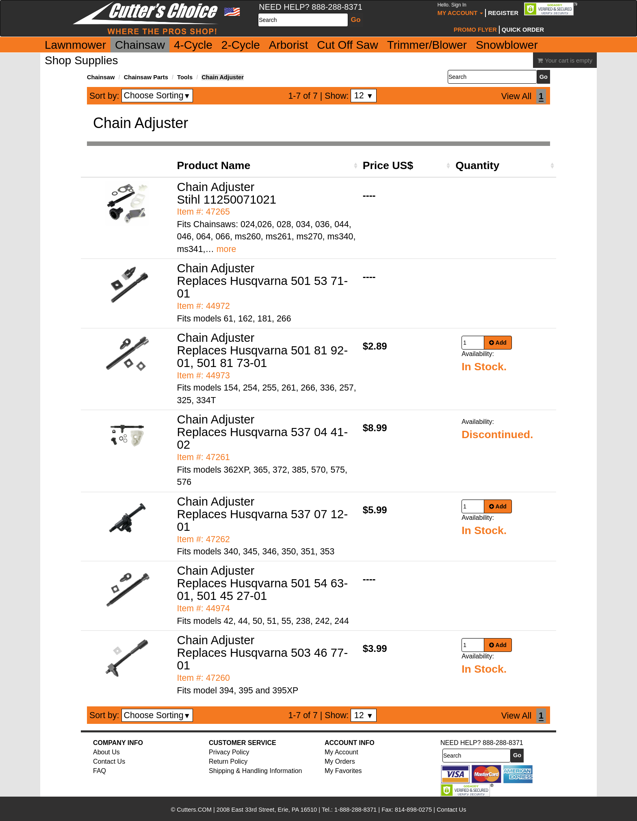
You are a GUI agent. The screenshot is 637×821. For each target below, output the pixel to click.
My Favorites (343, 770)
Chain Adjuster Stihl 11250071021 (227, 193)
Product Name (214, 165)
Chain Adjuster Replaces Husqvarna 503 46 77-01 (262, 652)
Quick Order (523, 29)
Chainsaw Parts (146, 77)
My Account (460, 9)
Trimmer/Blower (427, 45)
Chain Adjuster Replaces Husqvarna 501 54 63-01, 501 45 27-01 (262, 583)
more (226, 249)
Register (503, 13)
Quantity (477, 165)
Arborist (288, 45)
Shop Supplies (81, 60)
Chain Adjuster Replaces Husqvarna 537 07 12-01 (262, 514)
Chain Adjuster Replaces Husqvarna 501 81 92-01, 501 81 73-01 (262, 350)
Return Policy (228, 761)
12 (363, 95)
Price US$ (388, 165)
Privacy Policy (229, 752)
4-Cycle (193, 45)
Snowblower (507, 45)
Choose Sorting (157, 95)
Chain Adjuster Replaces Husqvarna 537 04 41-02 (262, 432)
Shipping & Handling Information (255, 770)
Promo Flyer (475, 29)
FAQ (99, 770)
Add (498, 342)
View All (516, 96)
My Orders (340, 761)
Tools (185, 77)
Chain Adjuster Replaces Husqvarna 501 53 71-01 (262, 280)
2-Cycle (240, 45)
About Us (106, 752)
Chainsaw (140, 45)
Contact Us (109, 761)
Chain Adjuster (223, 77)
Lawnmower (75, 45)
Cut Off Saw (347, 45)
